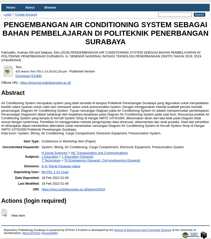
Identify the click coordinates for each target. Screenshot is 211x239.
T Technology (51, 160)
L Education (50, 156)
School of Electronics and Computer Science (142, 229)
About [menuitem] (30, 7)
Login (8, 14)
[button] (4, 213)
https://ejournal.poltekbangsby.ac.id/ (45, 83)
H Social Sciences (54, 153)
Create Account (26, 14)
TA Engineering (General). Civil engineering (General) (102, 160)
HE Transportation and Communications (99, 153)
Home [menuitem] (10, 7)
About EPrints (31, 232)
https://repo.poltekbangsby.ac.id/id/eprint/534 (73, 189)
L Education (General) (77, 156)
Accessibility (50, 232)
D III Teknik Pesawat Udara (61, 166)
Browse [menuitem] (50, 7)
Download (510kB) (29, 76)
